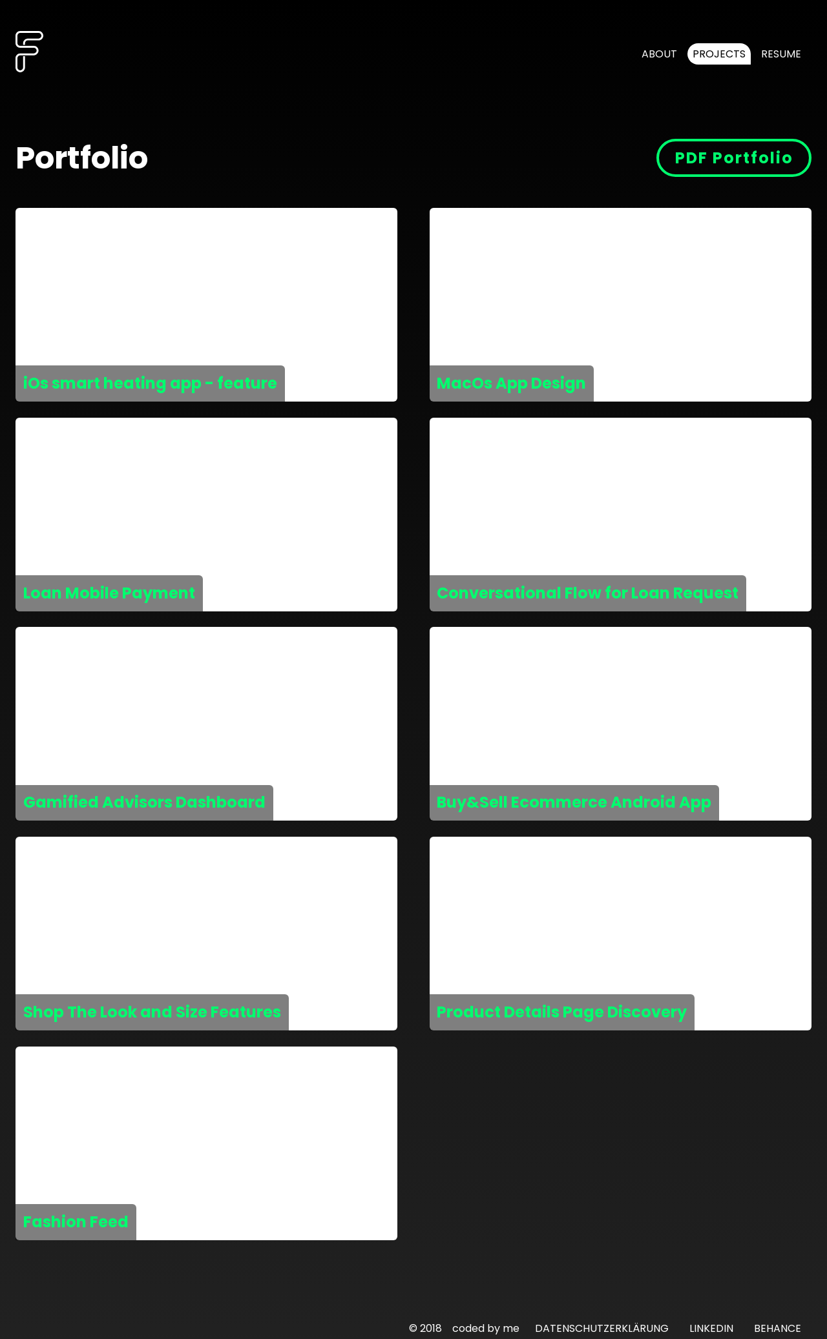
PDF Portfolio (734, 158)
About (659, 53)
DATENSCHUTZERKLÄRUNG (602, 1328)
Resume (781, 53)
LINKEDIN (711, 1328)
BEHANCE (777, 1328)
